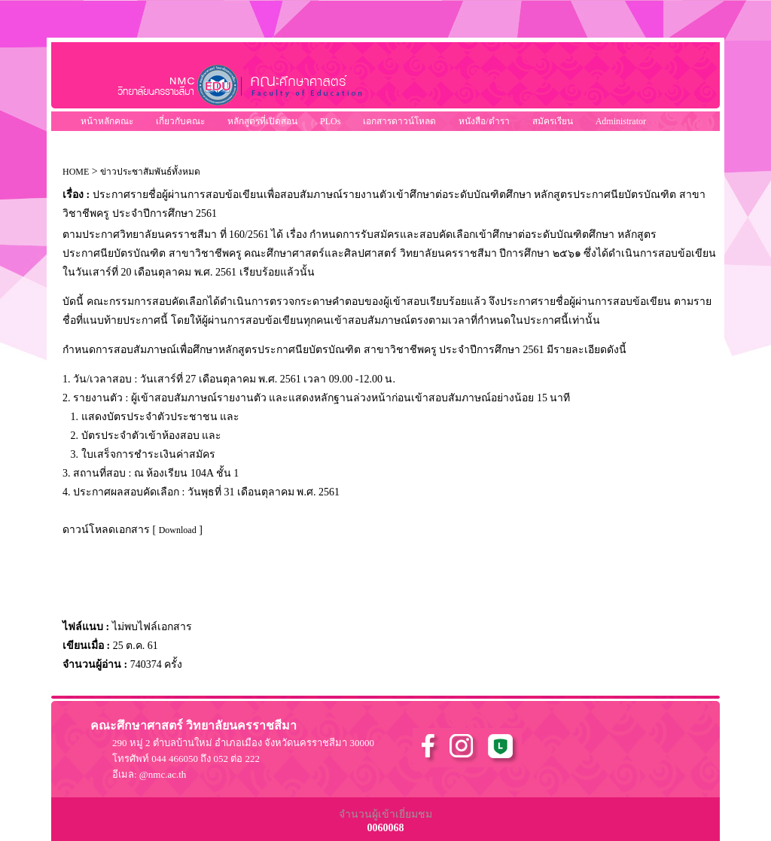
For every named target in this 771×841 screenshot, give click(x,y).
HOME (75, 171)
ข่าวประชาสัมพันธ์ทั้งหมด (150, 171)
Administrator (621, 121)
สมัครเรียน (552, 121)
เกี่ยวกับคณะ (180, 121)
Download (178, 530)
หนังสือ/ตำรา (484, 121)
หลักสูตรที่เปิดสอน (262, 121)
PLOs (330, 121)
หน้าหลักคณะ (107, 121)
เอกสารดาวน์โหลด (399, 121)
